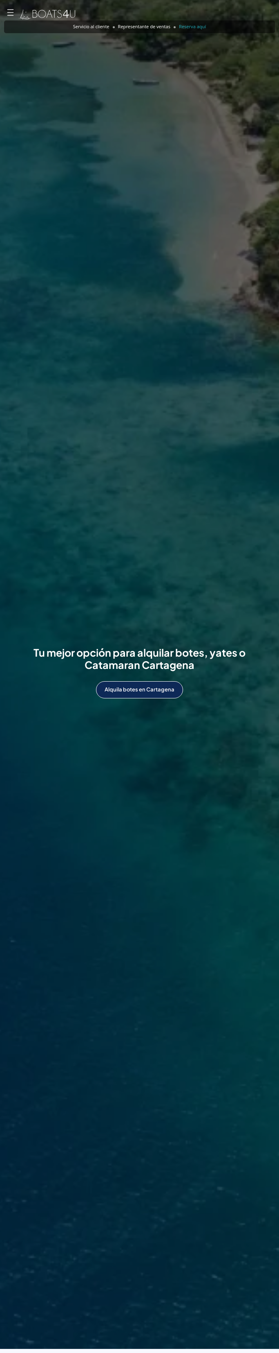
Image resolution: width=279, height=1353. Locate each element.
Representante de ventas (144, 26)
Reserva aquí (192, 26)
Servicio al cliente (91, 26)
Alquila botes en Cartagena (139, 689)
